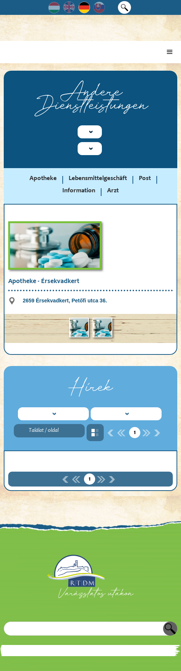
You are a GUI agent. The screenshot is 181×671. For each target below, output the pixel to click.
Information (78, 191)
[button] (170, 52)
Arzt (113, 191)
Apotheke (43, 179)
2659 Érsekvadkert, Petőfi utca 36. (65, 301)
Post (145, 179)
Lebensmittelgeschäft (98, 179)
